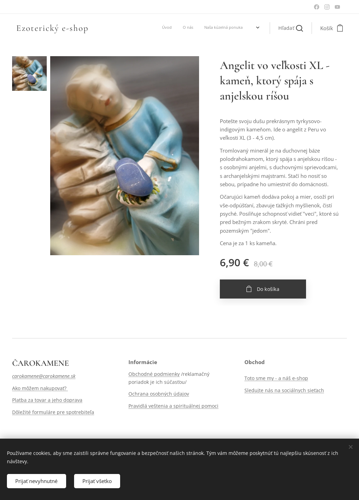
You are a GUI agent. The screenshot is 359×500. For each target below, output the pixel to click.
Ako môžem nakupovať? (40, 388)
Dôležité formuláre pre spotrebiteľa (53, 412)
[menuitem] (181, 28)
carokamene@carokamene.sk (43, 376)
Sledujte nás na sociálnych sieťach (284, 390)
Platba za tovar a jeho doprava (47, 400)
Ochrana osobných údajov (158, 393)
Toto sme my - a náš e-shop (276, 378)
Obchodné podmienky (154, 374)
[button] (291, 28)
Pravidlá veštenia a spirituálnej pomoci (173, 406)
